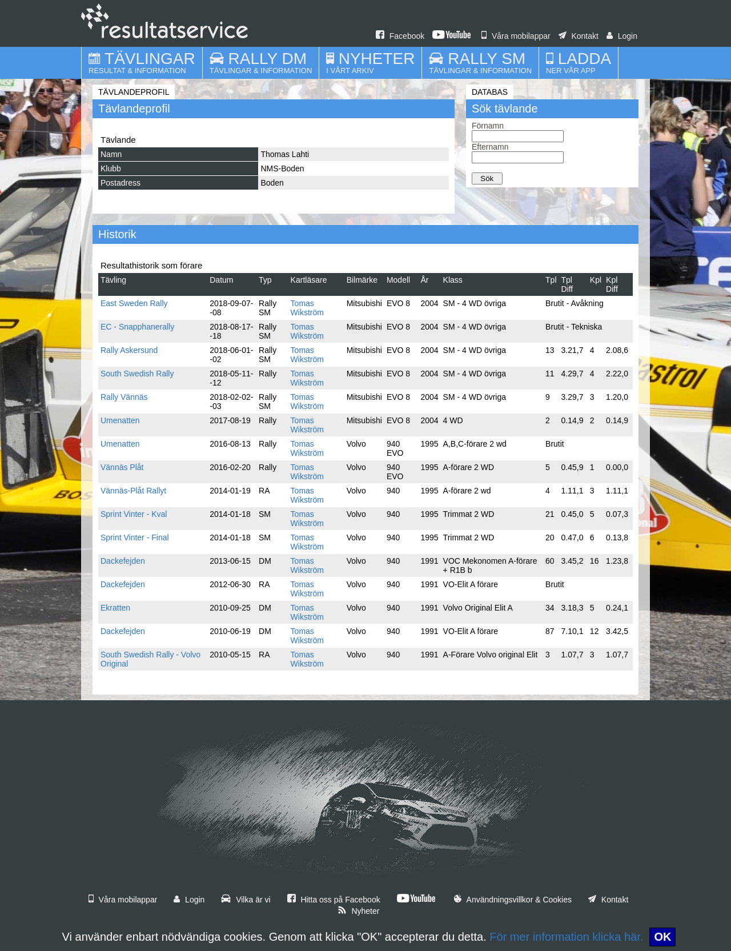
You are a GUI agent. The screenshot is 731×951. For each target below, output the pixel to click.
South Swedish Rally (137, 373)
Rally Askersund (129, 350)
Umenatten (120, 420)
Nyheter (359, 911)
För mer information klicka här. (566, 936)
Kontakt (579, 36)
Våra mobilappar (516, 36)
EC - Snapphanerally (137, 326)
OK (662, 936)
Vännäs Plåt (122, 467)
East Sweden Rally (134, 303)
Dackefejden (123, 560)
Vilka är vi (245, 899)
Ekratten (115, 607)
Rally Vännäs (124, 397)
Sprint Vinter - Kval (134, 514)
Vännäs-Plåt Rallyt (133, 490)
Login (622, 36)
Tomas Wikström (307, 308)
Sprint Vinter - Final (135, 537)
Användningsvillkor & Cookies (513, 899)
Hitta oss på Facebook (333, 899)
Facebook (400, 36)
